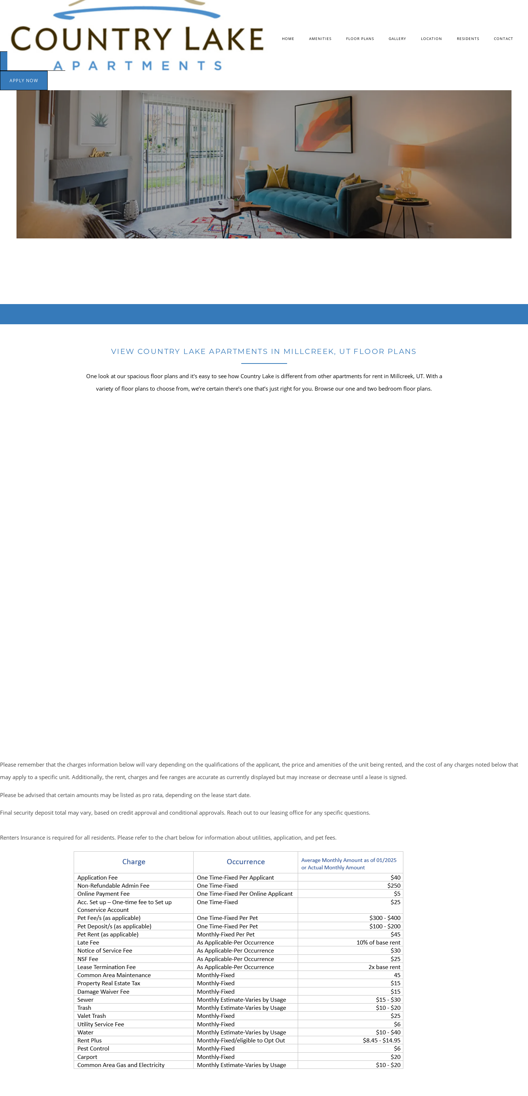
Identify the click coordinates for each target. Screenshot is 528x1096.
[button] (24, 80)
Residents (468, 38)
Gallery (397, 38)
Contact (503, 38)
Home (288, 38)
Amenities (320, 38)
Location (431, 38)
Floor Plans (360, 38)
